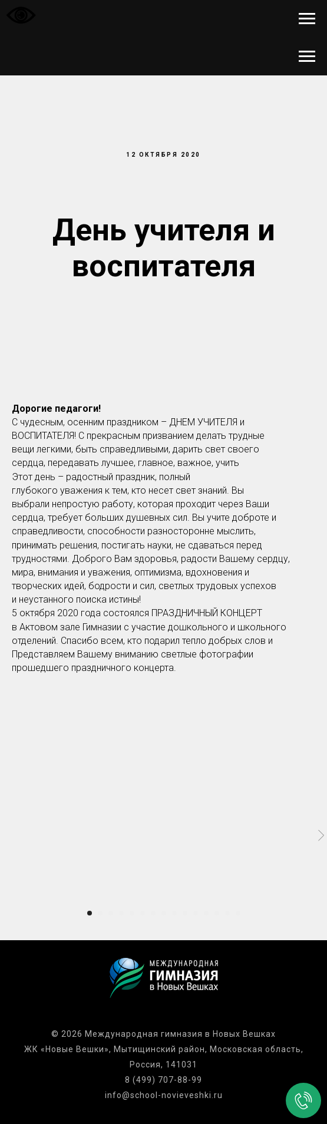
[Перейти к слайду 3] (110, 913)
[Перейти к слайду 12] (206, 913)
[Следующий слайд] (321, 835)
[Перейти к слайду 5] (132, 913)
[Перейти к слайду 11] (195, 913)
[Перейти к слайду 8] (163, 913)
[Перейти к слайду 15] (238, 913)
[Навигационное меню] (307, 19)
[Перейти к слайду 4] (121, 913)
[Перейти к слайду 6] (142, 913)
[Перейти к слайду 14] (227, 913)
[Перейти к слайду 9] (174, 913)
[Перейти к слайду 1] (89, 913)
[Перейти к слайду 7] (153, 913)
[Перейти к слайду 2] (100, 913)
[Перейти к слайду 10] (185, 913)
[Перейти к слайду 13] (216, 913)
